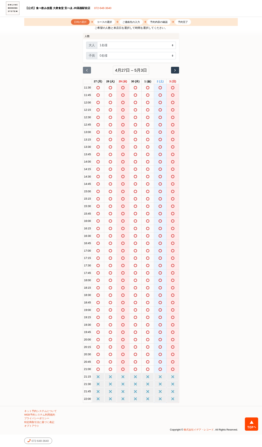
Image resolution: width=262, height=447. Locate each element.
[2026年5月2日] (160, 81)
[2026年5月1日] (148, 81)
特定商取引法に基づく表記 (39, 422)
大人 (92, 45)
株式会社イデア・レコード (199, 429)
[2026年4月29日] (123, 81)
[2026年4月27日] (98, 81)
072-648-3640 (102, 8)
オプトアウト (31, 425)
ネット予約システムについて (40, 411)
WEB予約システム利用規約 (39, 414)
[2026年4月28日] (110, 81)
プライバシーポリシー (36, 418)
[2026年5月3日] (173, 81)
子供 (92, 55)
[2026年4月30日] (135, 81)
